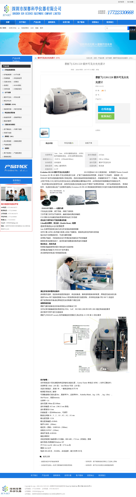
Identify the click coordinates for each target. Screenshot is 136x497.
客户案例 (80, 22)
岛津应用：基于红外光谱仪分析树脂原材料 (100, 465)
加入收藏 (130, 2)
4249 (32, 28)
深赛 (7, 22)
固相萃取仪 (18, 117)
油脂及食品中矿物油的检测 (50, 461)
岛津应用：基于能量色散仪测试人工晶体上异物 (101, 461)
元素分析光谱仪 (10, 124)
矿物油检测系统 (10, 70)
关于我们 (22, 22)
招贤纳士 (95, 22)
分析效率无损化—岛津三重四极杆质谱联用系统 (56, 465)
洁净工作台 (12, 28)
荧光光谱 (17, 97)
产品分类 (37, 22)
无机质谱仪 (25, 28)
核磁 (36, 28)
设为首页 (121, 2)
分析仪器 (7, 89)
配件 (41, 28)
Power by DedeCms (71, 486)
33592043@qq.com (12, 223)
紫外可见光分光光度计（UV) (122, 58)
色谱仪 (6, 85)
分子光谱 (109, 58)
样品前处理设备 (10, 113)
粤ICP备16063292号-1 (85, 486)
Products (16, 61)
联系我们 (110, 22)
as (18, 28)
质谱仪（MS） (9, 136)
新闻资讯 (51, 22)
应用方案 (66, 22)
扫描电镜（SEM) (10, 104)
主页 (95, 58)
